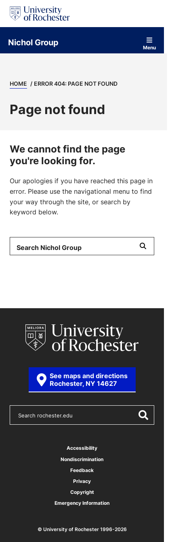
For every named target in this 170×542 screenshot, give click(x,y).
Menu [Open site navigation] (149, 43)
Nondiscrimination (82, 459)
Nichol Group (33, 42)
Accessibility (82, 448)
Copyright (82, 492)
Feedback (82, 470)
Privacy (82, 481)
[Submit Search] (143, 246)
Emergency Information (82, 503)
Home (18, 83)
